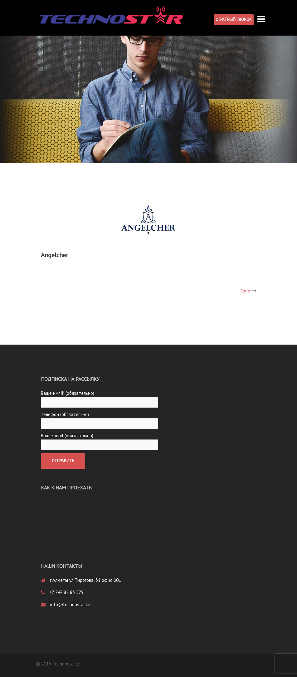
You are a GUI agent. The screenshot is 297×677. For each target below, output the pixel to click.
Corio (245, 291)
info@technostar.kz (70, 604)
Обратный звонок (234, 19)
